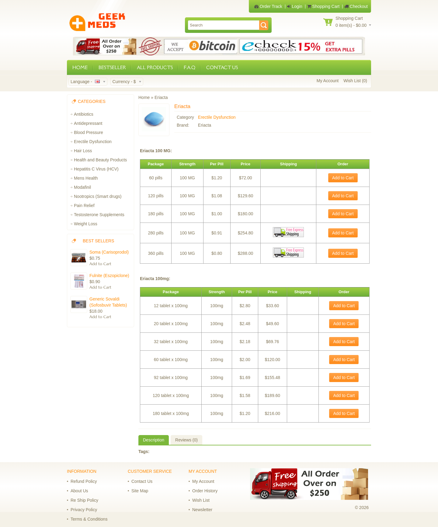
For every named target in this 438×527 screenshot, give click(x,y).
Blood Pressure (88, 132)
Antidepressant (88, 123)
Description (153, 439)
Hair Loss (83, 150)
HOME (80, 67)
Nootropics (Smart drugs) (97, 196)
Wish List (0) (355, 80)
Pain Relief (84, 205)
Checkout (356, 6)
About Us (79, 490)
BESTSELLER (112, 67)
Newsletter (202, 509)
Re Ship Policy (84, 500)
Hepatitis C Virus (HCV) (96, 169)
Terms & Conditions (89, 519)
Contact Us (141, 481)
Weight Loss (85, 223)
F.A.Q (189, 67)
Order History (204, 490)
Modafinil (82, 187)
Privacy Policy (84, 509)
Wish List (201, 500)
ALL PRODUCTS (155, 67)
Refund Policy (84, 481)
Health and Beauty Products (100, 159)
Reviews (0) (186, 439)
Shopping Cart (323, 6)
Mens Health (86, 178)
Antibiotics (83, 114)
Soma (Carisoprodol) (109, 252)
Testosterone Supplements (99, 214)
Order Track (268, 6)
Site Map (139, 490)
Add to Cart (343, 177)
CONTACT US (222, 67)
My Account (328, 80)
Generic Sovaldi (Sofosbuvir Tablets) (108, 302)
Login (294, 6)
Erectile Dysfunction (93, 141)
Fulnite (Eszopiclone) (109, 275)
